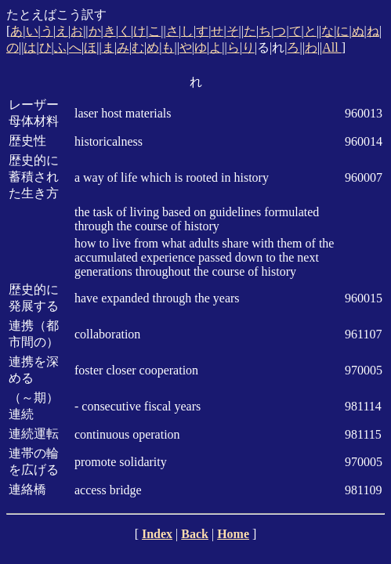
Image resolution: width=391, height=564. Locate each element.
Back (194, 533)
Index (157, 533)
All (331, 47)
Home (233, 533)
